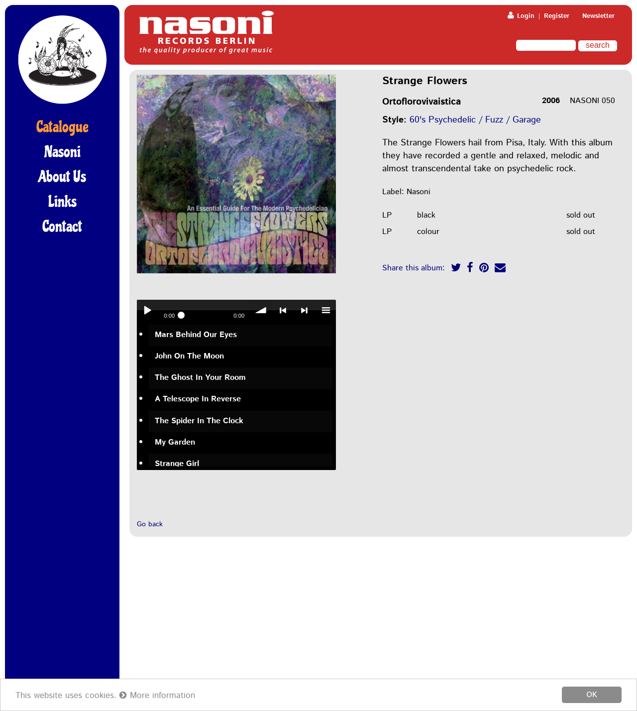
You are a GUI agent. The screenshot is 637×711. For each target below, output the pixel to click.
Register (556, 16)
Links (62, 201)
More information (157, 696)
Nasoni (62, 151)
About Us (62, 176)
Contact (62, 226)
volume (261, 310)
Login (521, 16)
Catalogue (62, 127)
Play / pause (147, 310)
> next (304, 310)
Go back (150, 524)
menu (325, 310)
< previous (282, 310)
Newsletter (598, 16)
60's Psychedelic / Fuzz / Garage (475, 120)
